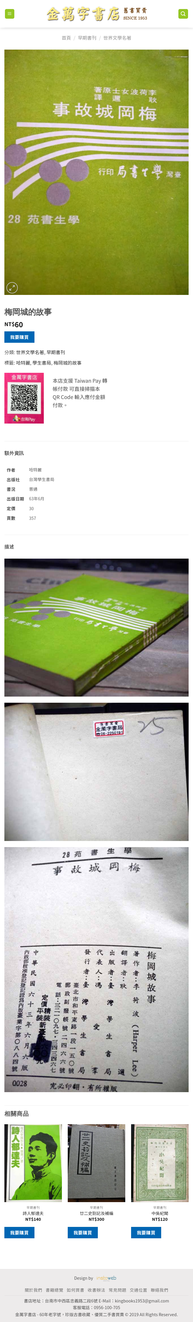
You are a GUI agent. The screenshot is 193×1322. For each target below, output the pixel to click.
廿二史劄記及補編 (96, 1213)
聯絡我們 (159, 1290)
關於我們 (33, 1290)
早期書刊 (87, 37)
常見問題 (117, 1290)
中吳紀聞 (160, 1213)
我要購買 (19, 337)
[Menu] (10, 14)
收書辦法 (96, 1290)
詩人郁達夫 (33, 1213)
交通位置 (138, 1290)
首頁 (66, 37)
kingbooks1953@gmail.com (142, 1300)
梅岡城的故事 (67, 362)
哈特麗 (23, 362)
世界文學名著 (117, 37)
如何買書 (75, 1290)
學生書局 (41, 362)
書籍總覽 (54, 1290)
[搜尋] (183, 14)
